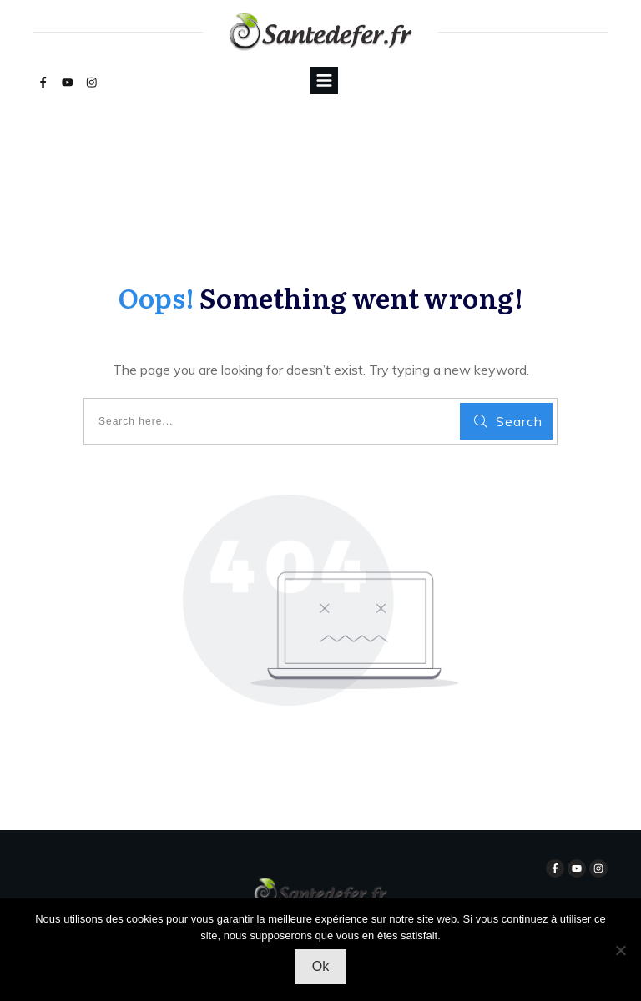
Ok (320, 966)
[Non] (620, 950)
